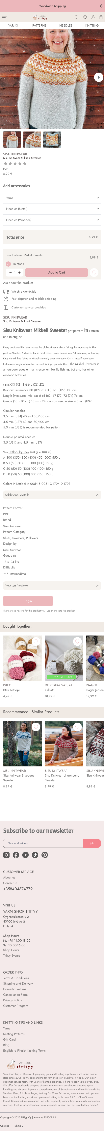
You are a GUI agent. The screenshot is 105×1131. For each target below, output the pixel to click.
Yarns (6, 1028)
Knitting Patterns (13, 1034)
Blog (6, 1045)
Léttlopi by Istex (19, 452)
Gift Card (9, 1039)
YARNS (13, 25)
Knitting (92, 25)
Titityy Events (11, 955)
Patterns (39, 25)
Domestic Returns (14, 989)
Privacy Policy (12, 1000)
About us (9, 877)
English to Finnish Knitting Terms (24, 1050)
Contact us (10, 883)
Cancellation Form (15, 994)
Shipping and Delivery (18, 983)
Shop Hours (11, 950)
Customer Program (15, 1005)
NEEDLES (65, 25)
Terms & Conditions (16, 978)
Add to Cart (57, 1124)
